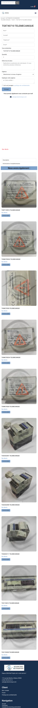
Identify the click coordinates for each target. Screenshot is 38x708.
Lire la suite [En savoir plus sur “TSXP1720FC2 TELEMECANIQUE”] (6, 198)
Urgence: (4, 71)
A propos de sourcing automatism (11, 689)
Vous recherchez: (6, 48)
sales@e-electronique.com (19, 97)
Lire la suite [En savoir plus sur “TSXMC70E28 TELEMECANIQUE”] (6, 394)
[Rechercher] (17, 2)
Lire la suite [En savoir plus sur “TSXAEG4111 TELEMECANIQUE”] (6, 542)
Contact (4, 691)
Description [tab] (6, 142)
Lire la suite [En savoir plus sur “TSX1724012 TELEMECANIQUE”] (6, 591)
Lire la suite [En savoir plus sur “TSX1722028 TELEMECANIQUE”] (6, 640)
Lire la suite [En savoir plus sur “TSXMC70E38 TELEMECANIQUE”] (6, 296)
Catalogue (5, 688)
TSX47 (13, 20)
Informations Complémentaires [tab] (11, 146)
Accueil (3, 18)
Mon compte (5, 673)
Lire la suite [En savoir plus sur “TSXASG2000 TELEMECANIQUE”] (6, 493)
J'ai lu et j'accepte (16, 85)
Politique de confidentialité (9, 677)
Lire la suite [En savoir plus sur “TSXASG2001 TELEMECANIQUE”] (6, 444)
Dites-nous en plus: (7, 61)
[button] (35, 13)
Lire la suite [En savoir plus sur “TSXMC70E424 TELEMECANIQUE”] (6, 247)
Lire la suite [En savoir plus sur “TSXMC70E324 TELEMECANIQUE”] (6, 345)
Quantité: (4, 54)
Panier (3, 675)
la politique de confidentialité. (21, 85)
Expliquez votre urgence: (8, 78)
